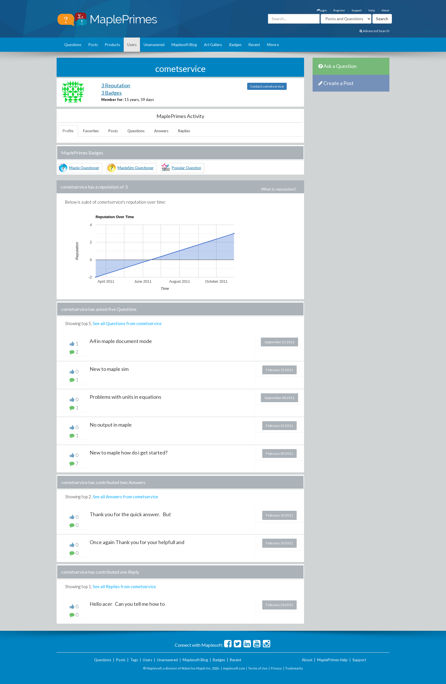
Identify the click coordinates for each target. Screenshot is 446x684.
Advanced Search (374, 31)
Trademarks (294, 668)
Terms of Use (258, 668)
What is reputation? (278, 189)
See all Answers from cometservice (125, 496)
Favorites (91, 131)
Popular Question (186, 168)
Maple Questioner (84, 168)
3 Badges (111, 93)
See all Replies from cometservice (124, 586)
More (273, 44)
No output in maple (111, 424)
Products (112, 44)
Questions (72, 44)
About (385, 10)
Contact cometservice (267, 86)
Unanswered (154, 44)
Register (339, 10)
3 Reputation (115, 85)
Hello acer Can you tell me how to (127, 604)
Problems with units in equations (125, 397)
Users (132, 44)
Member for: (112, 99)
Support (357, 10)
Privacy (276, 668)
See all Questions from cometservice (127, 323)
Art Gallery (213, 44)
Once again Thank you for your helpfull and (137, 542)
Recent (254, 44)
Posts (93, 44)
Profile (68, 131)
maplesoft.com (234, 668)
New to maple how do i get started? (129, 452)
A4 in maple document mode (121, 341)
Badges (235, 44)
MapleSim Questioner (135, 168)
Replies (184, 131)
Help (371, 10)
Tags (134, 660)
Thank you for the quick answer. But (130, 514)
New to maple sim (109, 369)
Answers (161, 131)
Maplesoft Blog (184, 44)
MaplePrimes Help (332, 660)
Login (322, 10)
